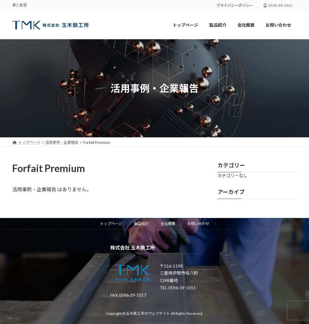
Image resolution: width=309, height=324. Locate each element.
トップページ (111, 223)
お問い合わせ (198, 223)
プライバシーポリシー (234, 5)
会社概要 (168, 223)
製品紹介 (141, 223)
